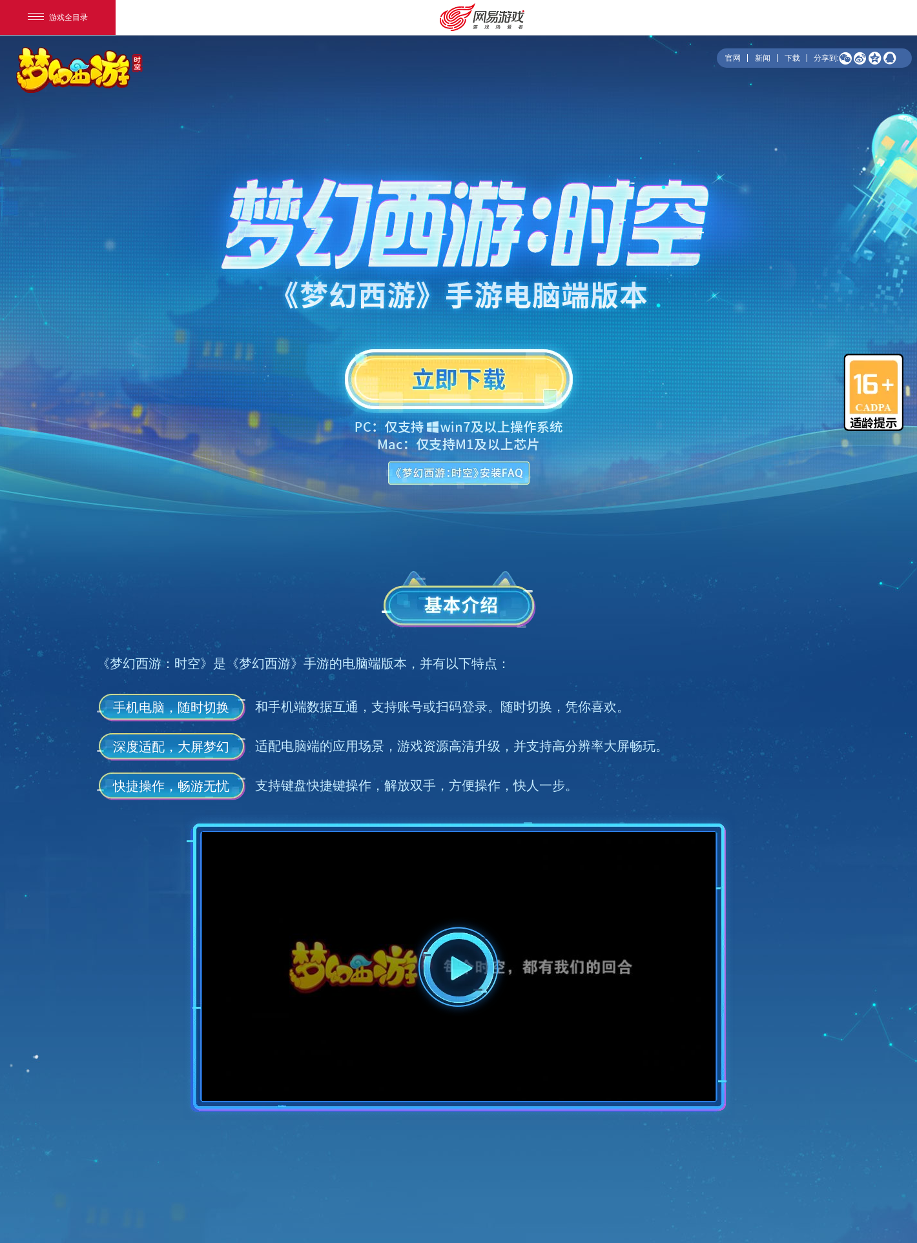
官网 (733, 58)
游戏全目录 (58, 17)
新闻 (762, 58)
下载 (792, 58)
